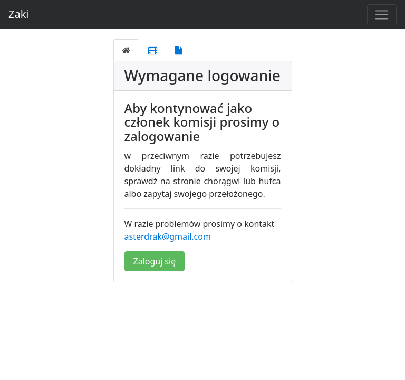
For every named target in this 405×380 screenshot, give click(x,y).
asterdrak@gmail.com (167, 236)
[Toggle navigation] (382, 14)
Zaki (18, 14)
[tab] (126, 50)
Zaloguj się (154, 261)
